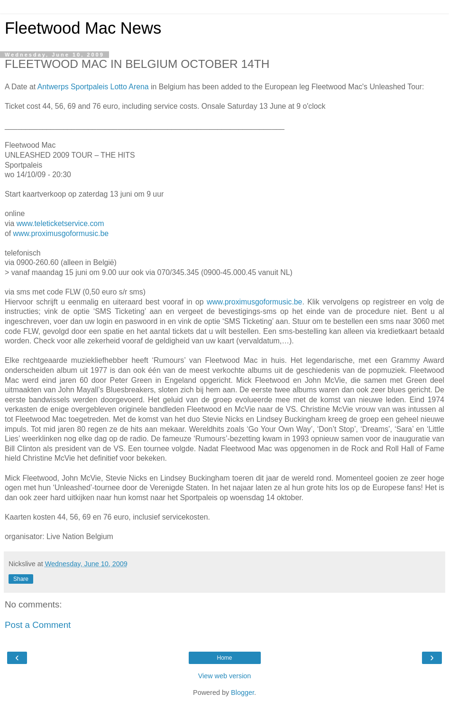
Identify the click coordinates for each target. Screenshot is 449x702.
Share (20, 579)
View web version (224, 676)
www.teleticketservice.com (60, 223)
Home (224, 658)
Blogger (242, 692)
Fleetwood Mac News (83, 28)
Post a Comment (38, 625)
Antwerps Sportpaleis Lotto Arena (93, 87)
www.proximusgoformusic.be (61, 233)
